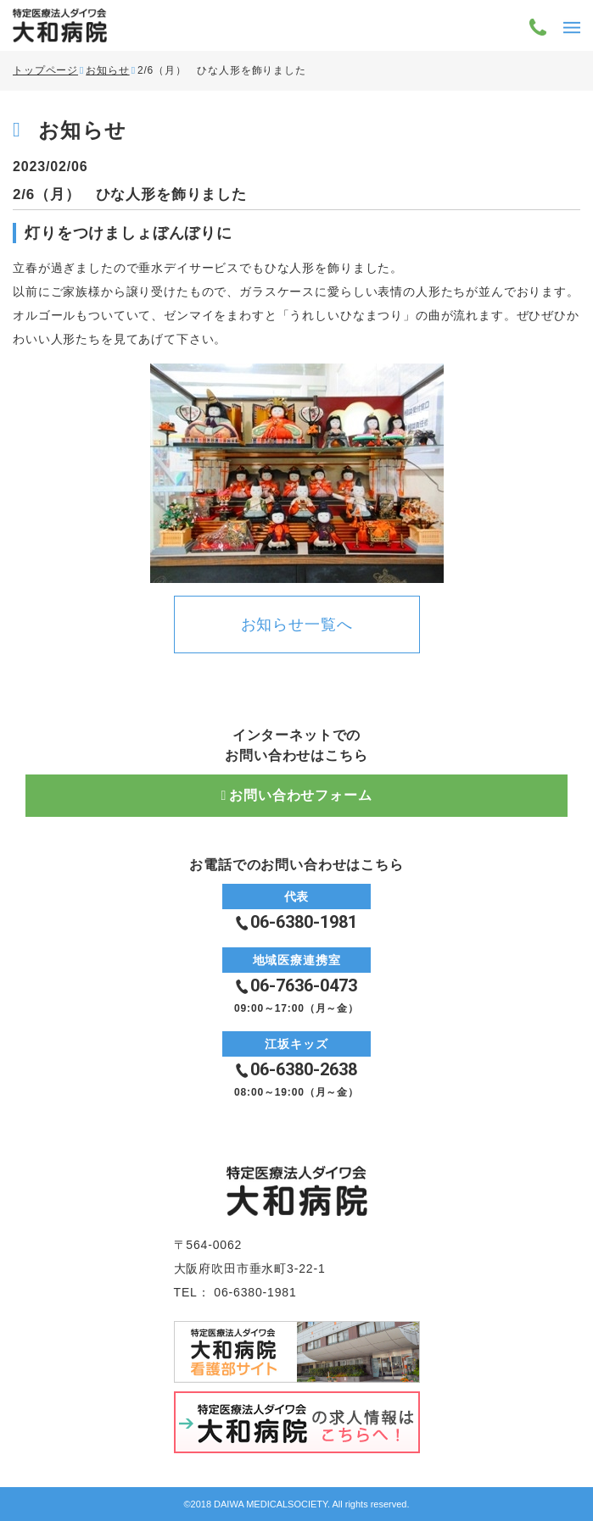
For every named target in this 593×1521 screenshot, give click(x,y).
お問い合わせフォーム (300, 795)
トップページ (45, 70)
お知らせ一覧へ (297, 624)
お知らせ (107, 70)
